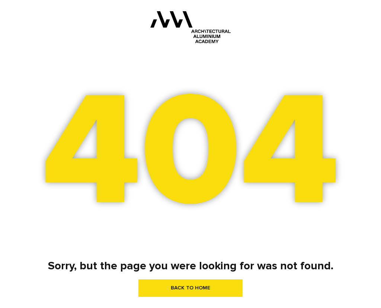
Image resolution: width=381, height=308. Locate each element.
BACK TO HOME (190, 288)
